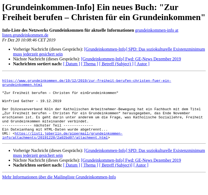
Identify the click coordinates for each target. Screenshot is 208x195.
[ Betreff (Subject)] (115, 178)
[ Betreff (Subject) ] (116, 63)
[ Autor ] (142, 63)
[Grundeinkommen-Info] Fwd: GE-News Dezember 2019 (131, 59)
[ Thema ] (89, 63)
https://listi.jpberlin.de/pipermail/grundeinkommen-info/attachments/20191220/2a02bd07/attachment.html (62, 148)
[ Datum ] (71, 63)
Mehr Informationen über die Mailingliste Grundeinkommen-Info (59, 190)
